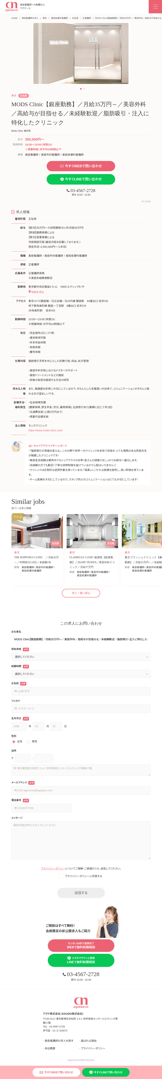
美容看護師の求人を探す (59, 1040)
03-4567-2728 (81, 190)
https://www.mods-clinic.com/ (46, 430)
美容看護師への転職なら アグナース (25, 7)
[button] (81, 89)
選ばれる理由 (89, 1040)
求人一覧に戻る (81, 593)
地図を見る (36, 292)
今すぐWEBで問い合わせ (81, 166)
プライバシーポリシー (53, 868)
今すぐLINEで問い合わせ (81, 179)
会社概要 (50, 1048)
